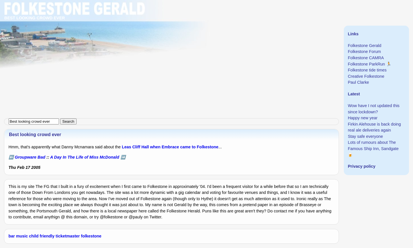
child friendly (42, 236)
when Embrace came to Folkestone (184, 147)
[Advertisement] (171, 40)
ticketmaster (68, 236)
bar (12, 236)
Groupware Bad (30, 157)
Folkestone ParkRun (366, 64)
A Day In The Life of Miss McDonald (84, 157)
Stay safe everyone (365, 136)
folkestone (91, 236)
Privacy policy (361, 166)
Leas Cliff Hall (135, 147)
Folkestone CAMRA (366, 58)
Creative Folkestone (366, 76)
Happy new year (362, 118)
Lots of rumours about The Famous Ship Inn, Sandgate (373, 145)
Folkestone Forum (364, 51)
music (22, 236)
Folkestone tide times (367, 70)
